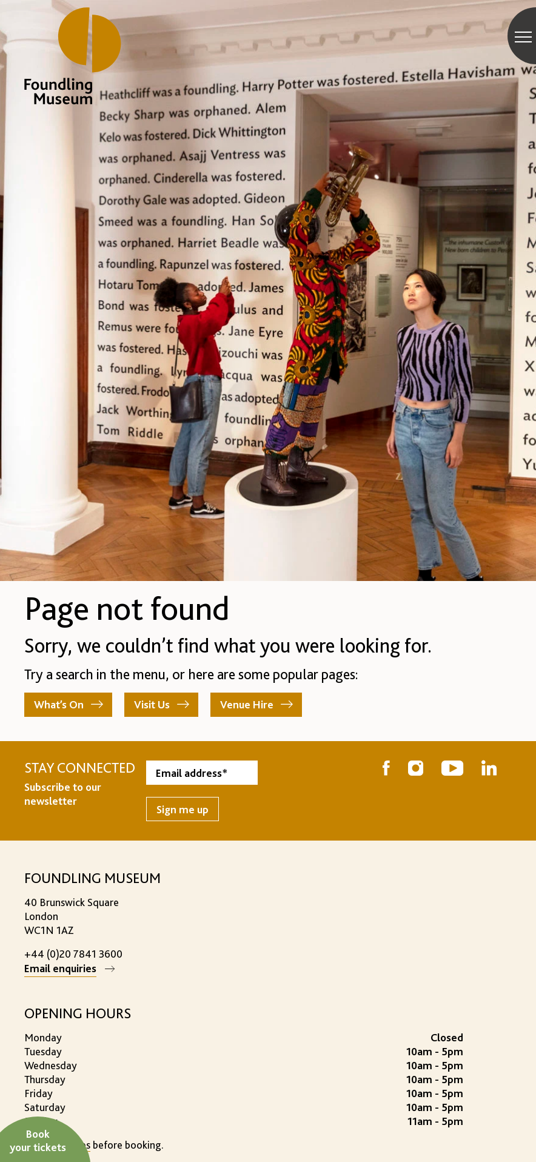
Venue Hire (246, 704)
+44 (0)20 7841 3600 (73, 953)
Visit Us (152, 704)
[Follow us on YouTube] (452, 769)
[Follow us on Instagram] (415, 769)
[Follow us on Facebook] (386, 769)
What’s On (59, 704)
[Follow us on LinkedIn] (489, 769)
